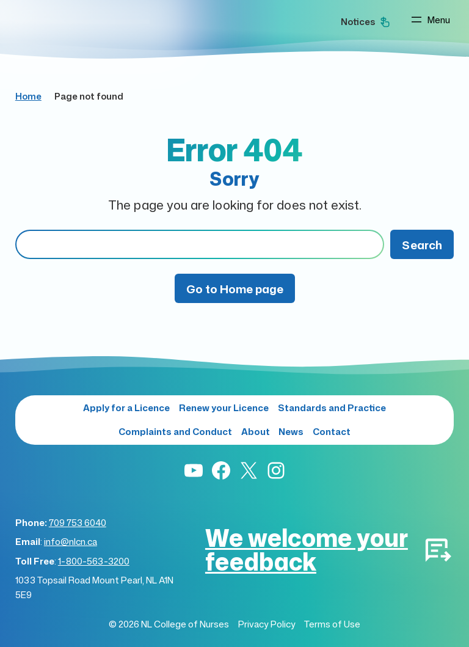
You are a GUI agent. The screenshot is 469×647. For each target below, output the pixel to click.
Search (422, 244)
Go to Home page (234, 288)
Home (28, 96)
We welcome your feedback (306, 549)
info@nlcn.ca (70, 541)
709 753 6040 (77, 522)
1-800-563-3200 (93, 561)
